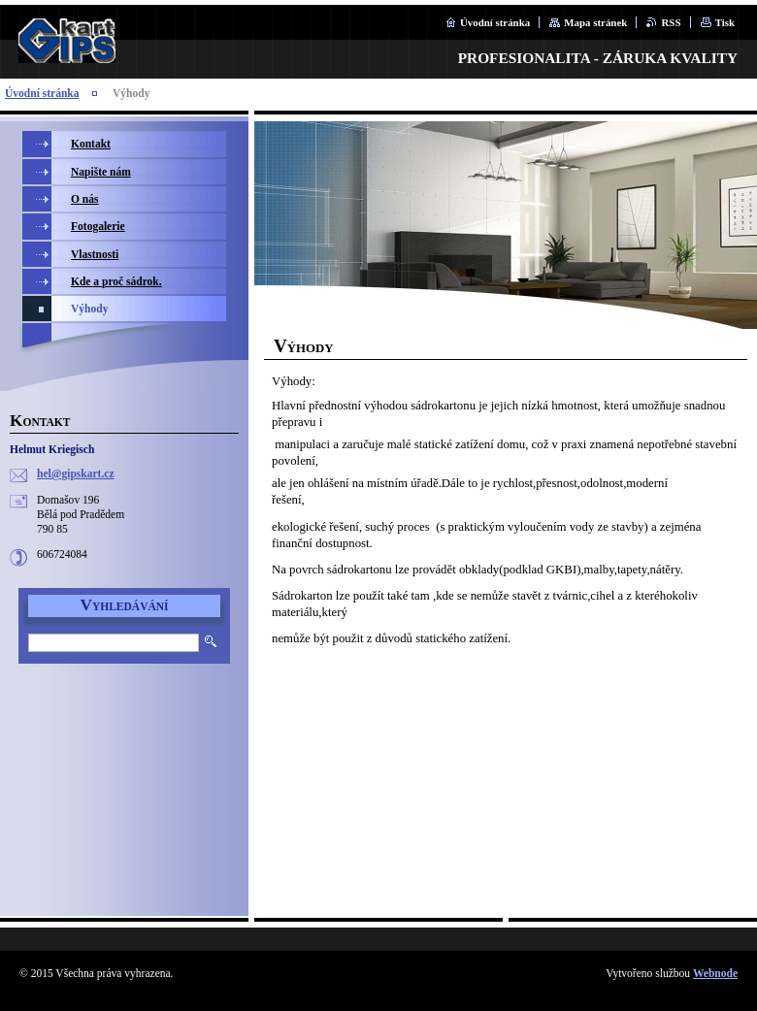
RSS (670, 22)
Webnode (715, 973)
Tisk (725, 22)
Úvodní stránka (495, 22)
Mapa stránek (595, 22)
